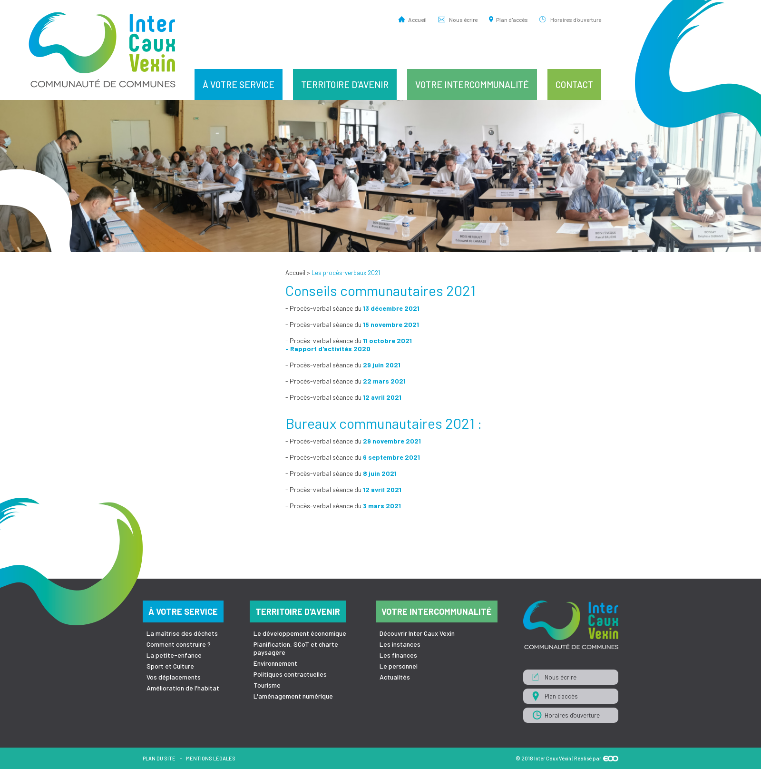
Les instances (400, 644)
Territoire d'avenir (345, 84)
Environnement (275, 663)
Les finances (398, 655)
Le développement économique (300, 633)
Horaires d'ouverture (575, 19)
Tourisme (267, 685)
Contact (574, 84)
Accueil (417, 19)
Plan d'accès (512, 19)
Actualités (395, 677)
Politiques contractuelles (290, 674)
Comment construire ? (178, 644)
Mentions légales (210, 758)
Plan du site (159, 758)
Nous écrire (463, 19)
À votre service (238, 84)
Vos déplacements (173, 677)
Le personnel (399, 666)
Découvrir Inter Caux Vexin (417, 633)
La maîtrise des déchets (182, 633)
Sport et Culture (170, 666)
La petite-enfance (174, 655)
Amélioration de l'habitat (182, 688)
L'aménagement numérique (293, 696)
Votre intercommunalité (472, 84)
